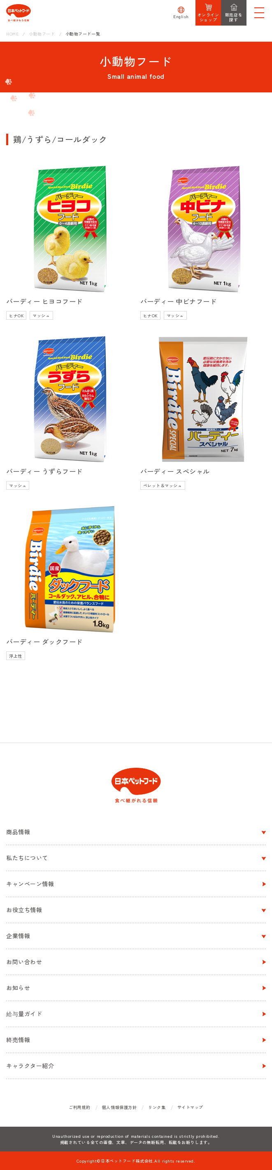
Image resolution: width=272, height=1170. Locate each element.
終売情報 (18, 1040)
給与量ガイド (24, 1014)
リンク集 (156, 1107)
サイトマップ (190, 1107)
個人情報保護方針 (119, 1107)
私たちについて (27, 858)
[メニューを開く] (259, 13)
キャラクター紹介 (30, 1065)
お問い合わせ (24, 962)
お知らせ (18, 988)
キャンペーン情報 (30, 884)
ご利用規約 (80, 1107)
